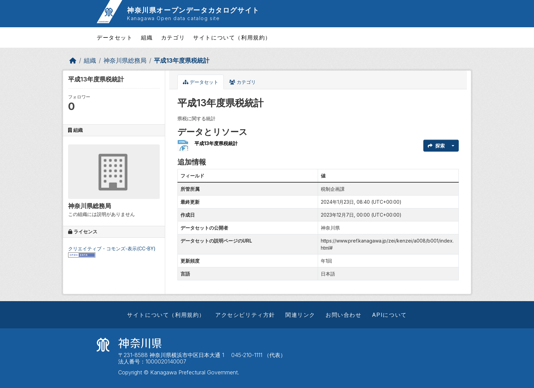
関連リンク (300, 314)
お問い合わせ (344, 314)
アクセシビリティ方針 (245, 314)
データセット (115, 37)
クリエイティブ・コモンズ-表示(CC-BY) (112, 248)
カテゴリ (173, 37)
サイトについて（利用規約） (232, 37)
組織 (147, 37)
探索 (436, 146)
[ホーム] (72, 60)
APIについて (389, 314)
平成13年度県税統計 (181, 60)
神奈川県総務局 (125, 60)
